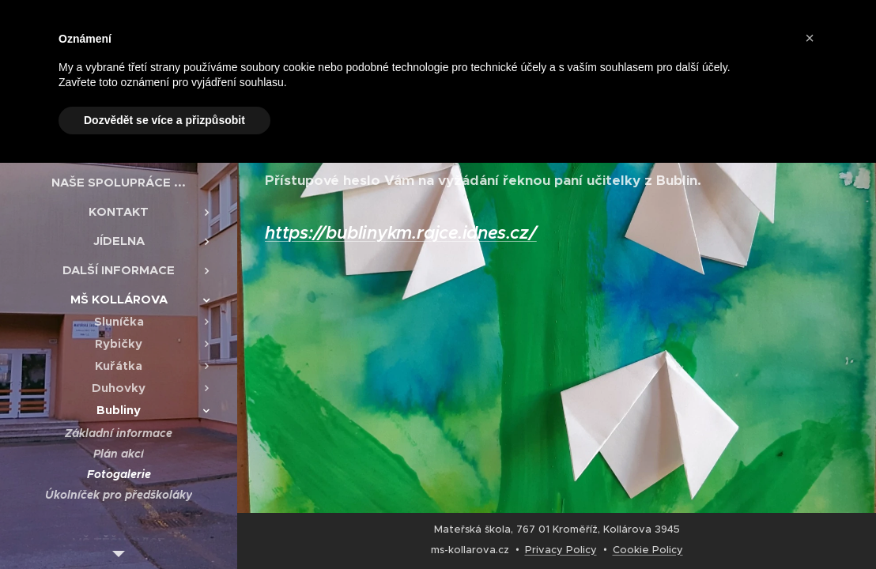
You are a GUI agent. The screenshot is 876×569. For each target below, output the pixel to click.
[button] (809, 38)
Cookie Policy (648, 549)
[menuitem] (118, 182)
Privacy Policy (561, 549)
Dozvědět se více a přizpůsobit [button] (164, 120)
